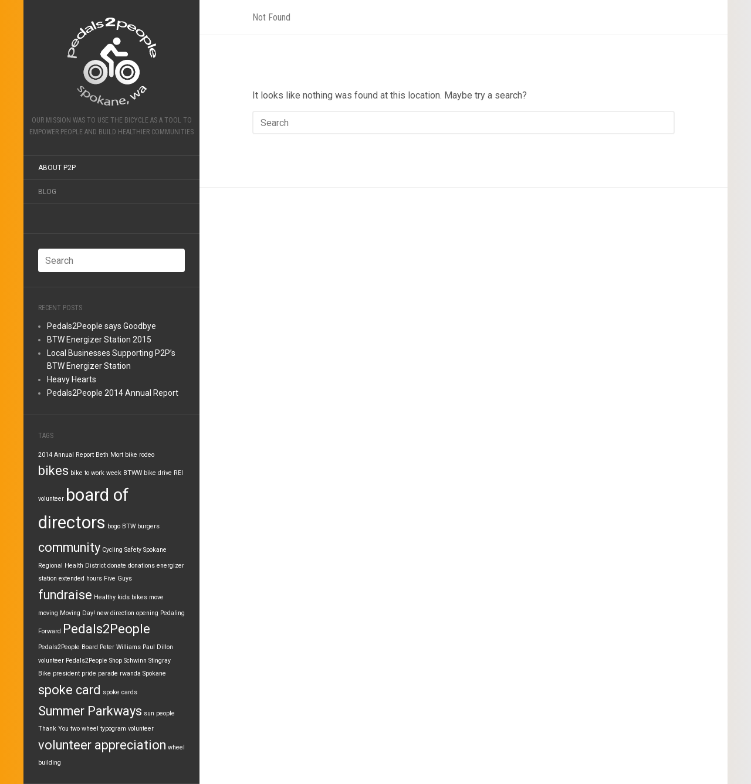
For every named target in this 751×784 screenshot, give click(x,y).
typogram (113, 728)
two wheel (84, 728)
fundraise (65, 595)
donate (116, 565)
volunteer (141, 728)
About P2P (57, 168)
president (66, 673)
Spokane (154, 673)
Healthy (105, 597)
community (69, 547)
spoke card (69, 690)
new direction (115, 613)
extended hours (80, 578)
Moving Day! (77, 613)
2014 (45, 455)
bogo (113, 526)
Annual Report (74, 455)
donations (141, 565)
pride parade (100, 673)
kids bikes (132, 597)
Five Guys (118, 578)
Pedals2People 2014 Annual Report (112, 393)
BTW (129, 526)
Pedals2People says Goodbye (101, 326)
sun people (159, 713)
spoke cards (120, 692)
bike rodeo (139, 455)
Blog (47, 192)
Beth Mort (109, 455)
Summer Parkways (90, 711)
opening (147, 613)
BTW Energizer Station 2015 (99, 339)
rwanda (130, 673)
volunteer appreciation (102, 745)
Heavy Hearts (71, 379)
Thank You (53, 728)
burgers (148, 526)
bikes (53, 470)
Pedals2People (106, 629)
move (156, 597)
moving (48, 613)
